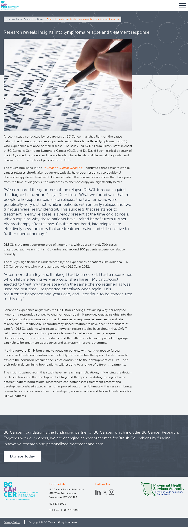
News (40, 19)
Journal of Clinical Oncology (63, 168)
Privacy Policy (12, 522)
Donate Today (22, 456)
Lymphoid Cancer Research (19, 19)
